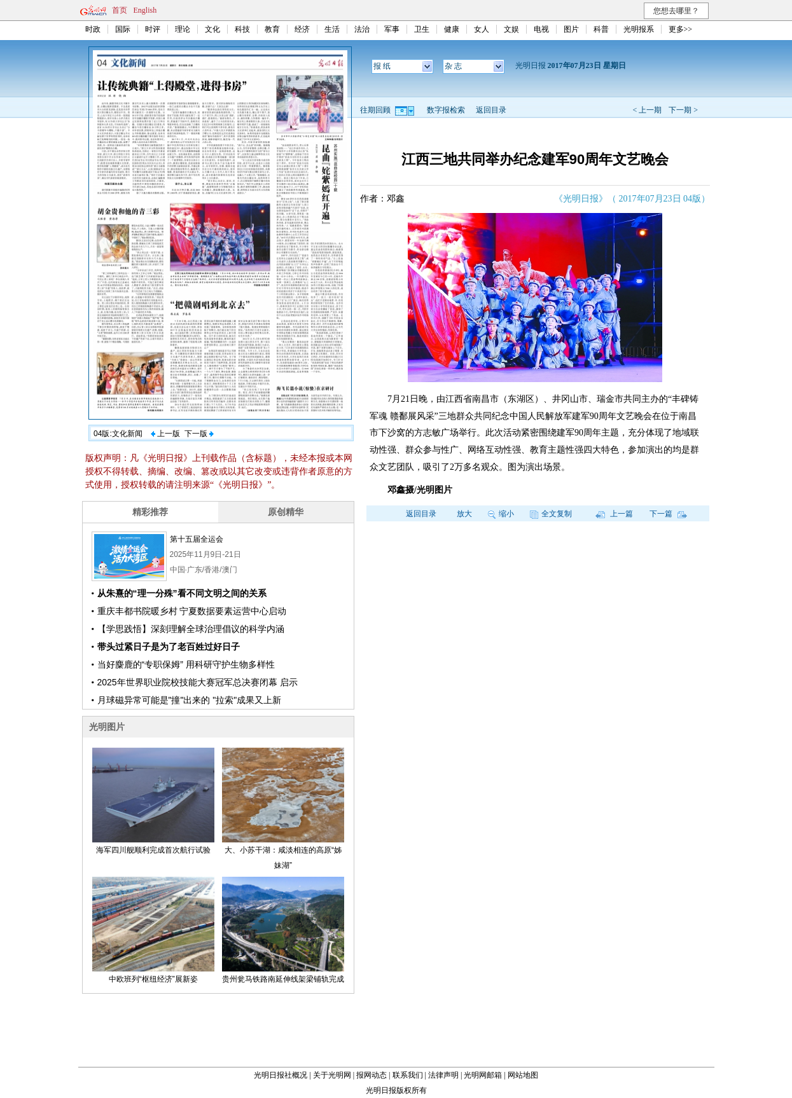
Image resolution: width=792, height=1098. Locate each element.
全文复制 (551, 513)
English (145, 10)
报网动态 (371, 1075)
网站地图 (523, 1075)
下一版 (199, 433)
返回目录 (491, 110)
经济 (302, 29)
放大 (464, 513)
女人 (481, 29)
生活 (332, 29)
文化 (212, 29)
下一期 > (683, 110)
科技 (242, 29)
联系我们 (408, 1075)
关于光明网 (332, 1075)
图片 (571, 29)
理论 (182, 29)
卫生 (421, 29)
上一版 (165, 433)
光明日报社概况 (280, 1075)
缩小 (501, 513)
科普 (601, 29)
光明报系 (638, 29)
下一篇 (668, 513)
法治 (362, 29)
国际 (122, 29)
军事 (391, 29)
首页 (119, 10)
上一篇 (614, 513)
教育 (272, 29)
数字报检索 (446, 110)
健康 (451, 29)
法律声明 (443, 1075)
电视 (541, 29)
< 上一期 (647, 110)
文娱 (511, 29)
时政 (93, 29)
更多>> (681, 29)
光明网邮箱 (483, 1075)
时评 (152, 29)
